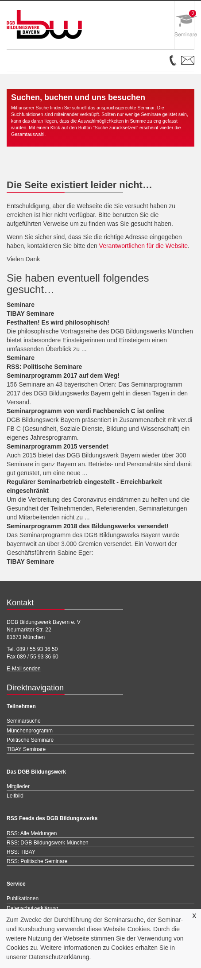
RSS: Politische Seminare (44, 366)
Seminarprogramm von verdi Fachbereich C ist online (85, 410)
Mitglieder (18, 786)
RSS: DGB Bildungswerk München (48, 843)
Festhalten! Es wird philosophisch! (58, 322)
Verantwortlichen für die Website (143, 245)
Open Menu (29, 64)
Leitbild (15, 796)
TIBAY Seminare (30, 313)
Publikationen (23, 898)
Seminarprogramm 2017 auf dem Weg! (63, 375)
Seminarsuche (24, 721)
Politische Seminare (30, 740)
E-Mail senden (24, 669)
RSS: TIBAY (21, 852)
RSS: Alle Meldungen (32, 833)
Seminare (21, 304)
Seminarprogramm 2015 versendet (57, 446)
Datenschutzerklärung (59, 956)
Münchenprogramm (30, 731)
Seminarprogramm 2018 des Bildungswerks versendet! (88, 526)
